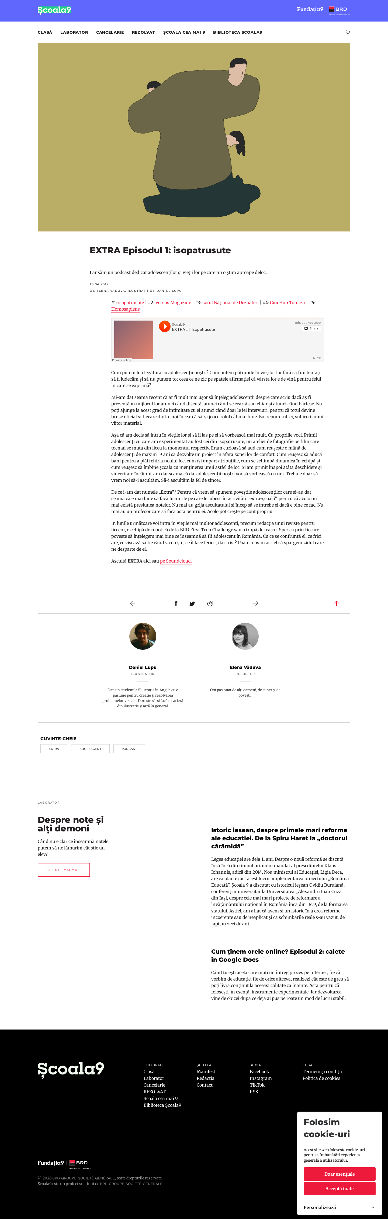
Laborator (74, 32)
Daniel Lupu (143, 667)
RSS (254, 1091)
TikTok (257, 1085)
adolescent (90, 749)
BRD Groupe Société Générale (83, 1178)
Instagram (261, 1078)
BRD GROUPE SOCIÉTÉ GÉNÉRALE (131, 1184)
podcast (129, 749)
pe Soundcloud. (176, 561)
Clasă (45, 32)
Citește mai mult (63, 870)
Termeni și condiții (322, 1071)
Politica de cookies (321, 1078)
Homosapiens (125, 309)
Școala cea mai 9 (184, 32)
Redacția (205, 1078)
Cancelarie (110, 32)
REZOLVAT (143, 32)
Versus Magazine (173, 302)
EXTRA (54, 749)
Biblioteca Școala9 (237, 32)
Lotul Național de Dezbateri (230, 302)
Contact (205, 1085)
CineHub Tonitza (287, 302)
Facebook (259, 1071)
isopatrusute (131, 302)
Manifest (206, 1071)
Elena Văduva (245, 667)
